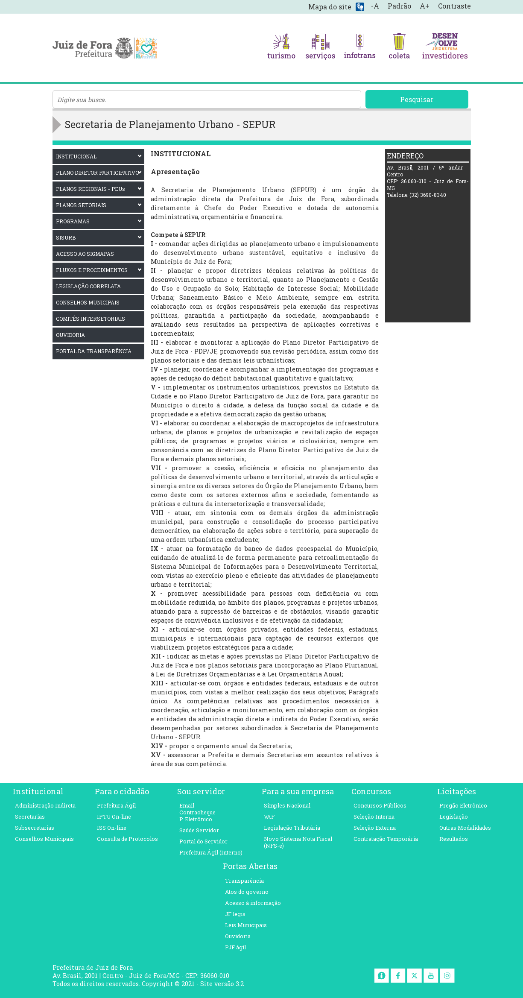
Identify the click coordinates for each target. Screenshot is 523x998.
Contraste (454, 5)
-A (375, 5)
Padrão (399, 5)
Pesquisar (416, 99)
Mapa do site (329, 6)
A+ (425, 5)
